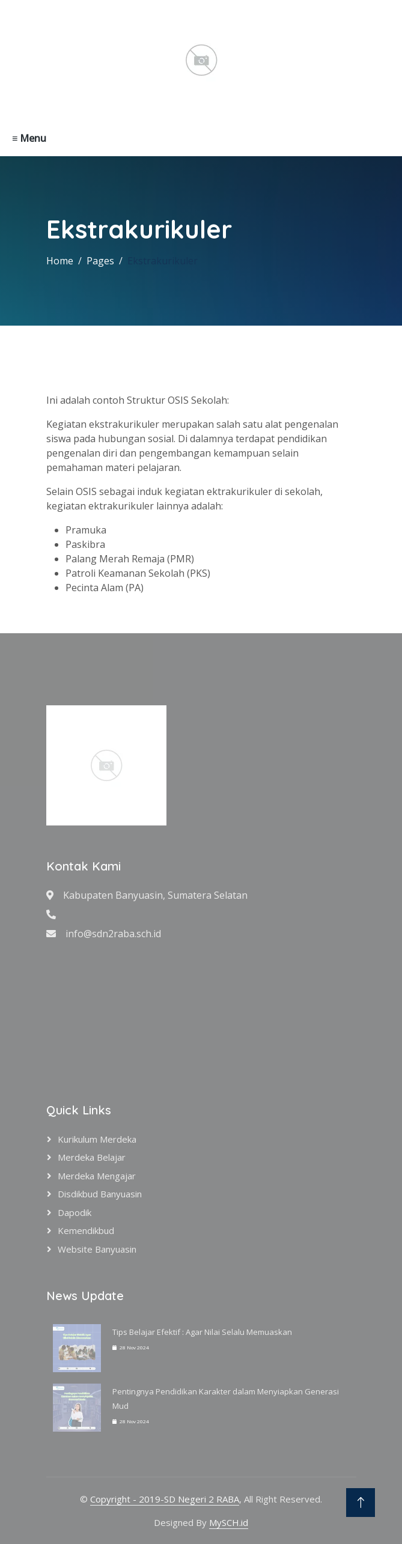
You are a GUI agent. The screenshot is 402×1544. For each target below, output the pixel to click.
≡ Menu (29, 138)
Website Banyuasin (97, 1249)
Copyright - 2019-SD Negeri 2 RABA (164, 1499)
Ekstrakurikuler (162, 260)
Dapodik (74, 1212)
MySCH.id (228, 1522)
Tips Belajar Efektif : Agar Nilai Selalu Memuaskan (202, 1332)
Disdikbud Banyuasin (100, 1194)
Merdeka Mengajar (97, 1176)
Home (59, 260)
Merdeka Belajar (92, 1157)
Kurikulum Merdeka (97, 1139)
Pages (100, 260)
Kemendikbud (86, 1230)
